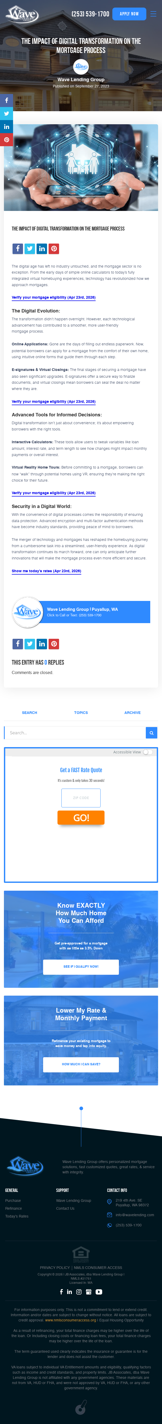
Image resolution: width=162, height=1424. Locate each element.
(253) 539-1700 (90, 14)
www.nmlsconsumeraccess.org (70, 1320)
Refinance (13, 1208)
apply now (129, 13)
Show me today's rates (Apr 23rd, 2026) (46, 571)
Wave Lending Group (73, 1201)
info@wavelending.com (135, 1215)
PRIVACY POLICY (55, 1268)
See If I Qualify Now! (81, 966)
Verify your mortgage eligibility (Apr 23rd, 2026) (54, 297)
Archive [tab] (132, 713)
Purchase (13, 1201)
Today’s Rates (16, 1216)
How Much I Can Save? (81, 1064)
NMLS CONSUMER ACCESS (98, 1268)
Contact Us (65, 1208)
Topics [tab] (81, 713)
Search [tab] (29, 713)
